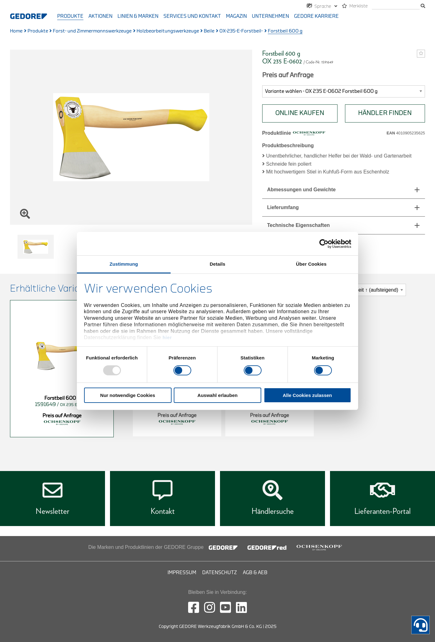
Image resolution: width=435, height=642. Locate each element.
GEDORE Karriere (316, 16)
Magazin (236, 16)
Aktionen (100, 16)
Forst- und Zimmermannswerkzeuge (92, 31)
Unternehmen (270, 16)
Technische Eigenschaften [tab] (298, 225)
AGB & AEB (255, 572)
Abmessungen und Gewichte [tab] (301, 189)
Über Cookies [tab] (311, 264)
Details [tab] (217, 264)
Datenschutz (219, 572)
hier (167, 337)
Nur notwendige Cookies (127, 395)
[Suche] (396, 6)
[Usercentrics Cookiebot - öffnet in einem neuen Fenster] (324, 243)
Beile (209, 31)
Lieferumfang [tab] (283, 207)
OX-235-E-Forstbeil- (241, 31)
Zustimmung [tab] (124, 264)
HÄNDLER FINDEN (385, 113)
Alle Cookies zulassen (307, 395)
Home (16, 31)
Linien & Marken (138, 16)
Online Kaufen (299, 113)
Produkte (70, 16)
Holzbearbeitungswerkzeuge (168, 31)
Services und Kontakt (192, 16)
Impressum (182, 572)
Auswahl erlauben (218, 395)
